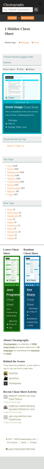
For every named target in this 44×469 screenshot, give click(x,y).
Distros (10, 229)
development (32, 319)
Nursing (10, 175)
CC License (12, 442)
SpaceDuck (14, 378)
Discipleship (12, 232)
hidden (18, 127)
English (10, 194)
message (11, 127)
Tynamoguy (12, 120)
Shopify (10, 235)
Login (12, 18)
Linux (9, 166)
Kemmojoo (33, 308)
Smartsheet (12, 225)
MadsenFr (13, 396)
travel (8, 354)
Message (25, 42)
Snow (36, 42)
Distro (9, 209)
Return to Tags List (15, 146)
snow (24, 127)
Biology (10, 185)
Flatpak (10, 222)
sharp (31, 325)
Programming (13, 182)
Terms (23, 442)
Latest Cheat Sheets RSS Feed (20, 449)
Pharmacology (13, 188)
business (35, 350)
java (10, 328)
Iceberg (10, 238)
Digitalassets (13, 216)
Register (27, 18)
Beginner (11, 191)
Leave (10, 219)
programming (32, 322)
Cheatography (10, 344)
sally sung (13, 321)
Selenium (11, 178)
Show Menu (40, 4)
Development (13, 172)
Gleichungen (12, 213)
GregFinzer (14, 406)
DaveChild (13, 373)
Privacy (33, 442)
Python (10, 169)
